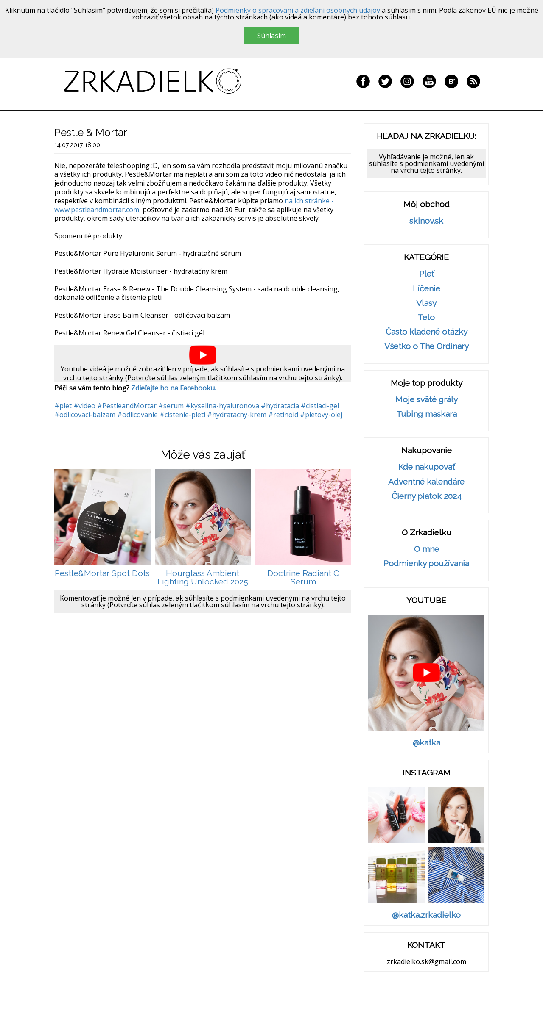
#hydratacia (280, 405)
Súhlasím (271, 35)
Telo (426, 317)
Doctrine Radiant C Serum (303, 577)
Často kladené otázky (426, 332)
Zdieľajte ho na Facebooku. (173, 388)
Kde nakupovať (426, 467)
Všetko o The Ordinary (426, 346)
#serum (171, 405)
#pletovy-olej (321, 414)
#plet (63, 405)
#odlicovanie (137, 414)
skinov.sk (426, 221)
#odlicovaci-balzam (84, 414)
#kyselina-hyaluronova (222, 405)
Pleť (426, 274)
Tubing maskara (426, 414)
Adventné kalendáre (426, 482)
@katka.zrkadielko (426, 915)
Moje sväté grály (426, 400)
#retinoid (283, 414)
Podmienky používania (426, 563)
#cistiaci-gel (320, 405)
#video (84, 405)
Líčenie (426, 289)
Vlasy (426, 303)
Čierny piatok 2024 (427, 496)
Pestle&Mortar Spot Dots (102, 573)
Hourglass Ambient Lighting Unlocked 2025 (202, 577)
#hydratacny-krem (236, 414)
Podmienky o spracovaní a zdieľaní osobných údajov (298, 10)
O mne (426, 549)
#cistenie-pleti (182, 414)
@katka (426, 743)
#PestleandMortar (127, 405)
